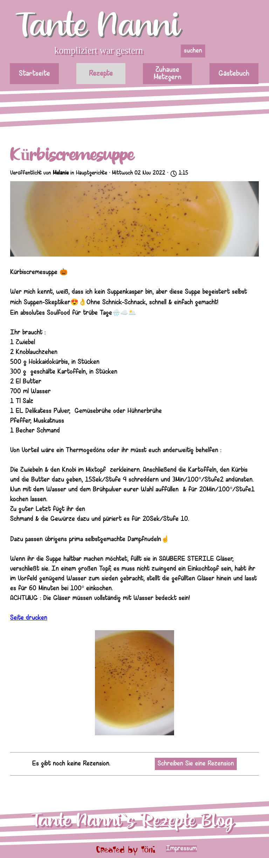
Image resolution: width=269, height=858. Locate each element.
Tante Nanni (97, 26)
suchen (193, 51)
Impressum (181, 848)
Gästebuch (234, 73)
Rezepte (101, 73)
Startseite (34, 73)
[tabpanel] (209, 849)
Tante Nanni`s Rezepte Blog (132, 820)
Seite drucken (28, 618)
